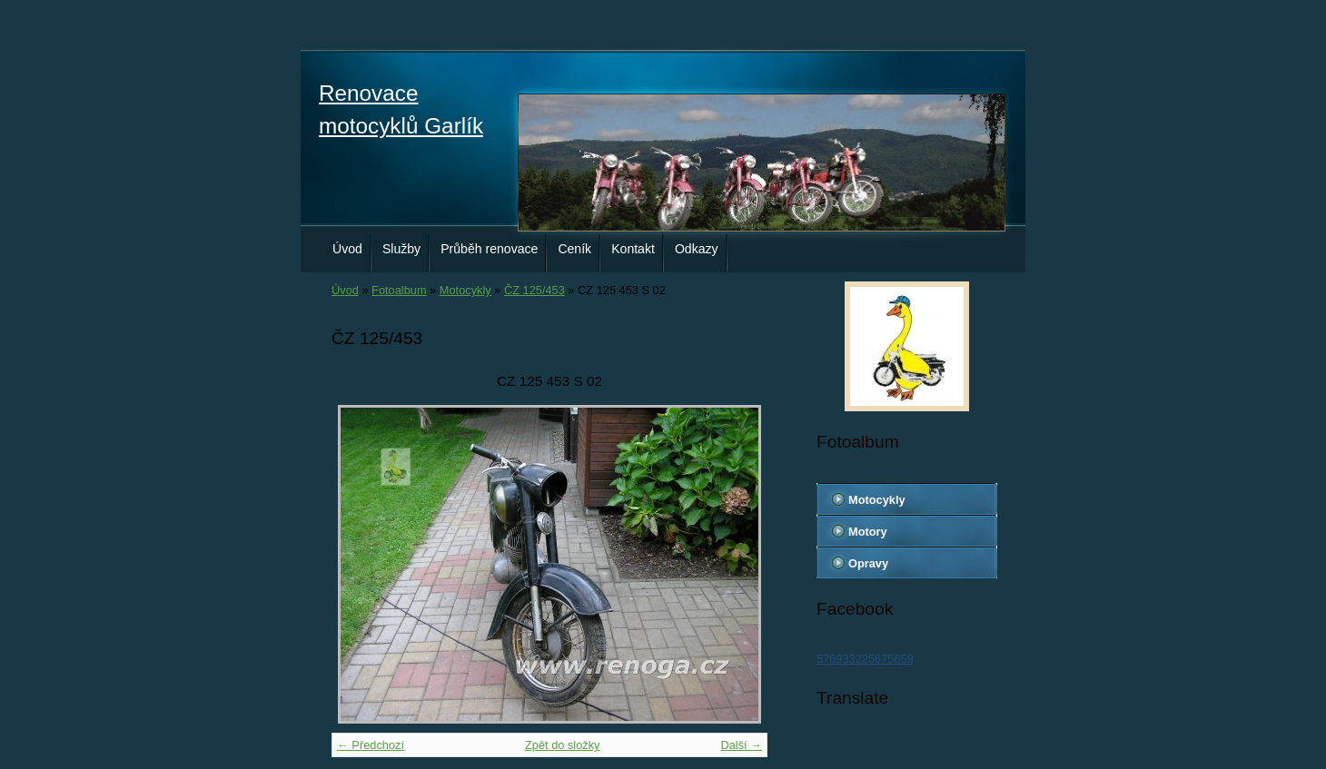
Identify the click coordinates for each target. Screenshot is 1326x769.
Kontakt (633, 249)
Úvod (347, 249)
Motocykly (465, 290)
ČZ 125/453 (534, 290)
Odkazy (696, 249)
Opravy (868, 563)
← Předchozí (370, 745)
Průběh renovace (489, 249)
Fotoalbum (398, 290)
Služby (401, 249)
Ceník (574, 249)
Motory (867, 531)
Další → (741, 745)
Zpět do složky (562, 745)
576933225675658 (865, 658)
